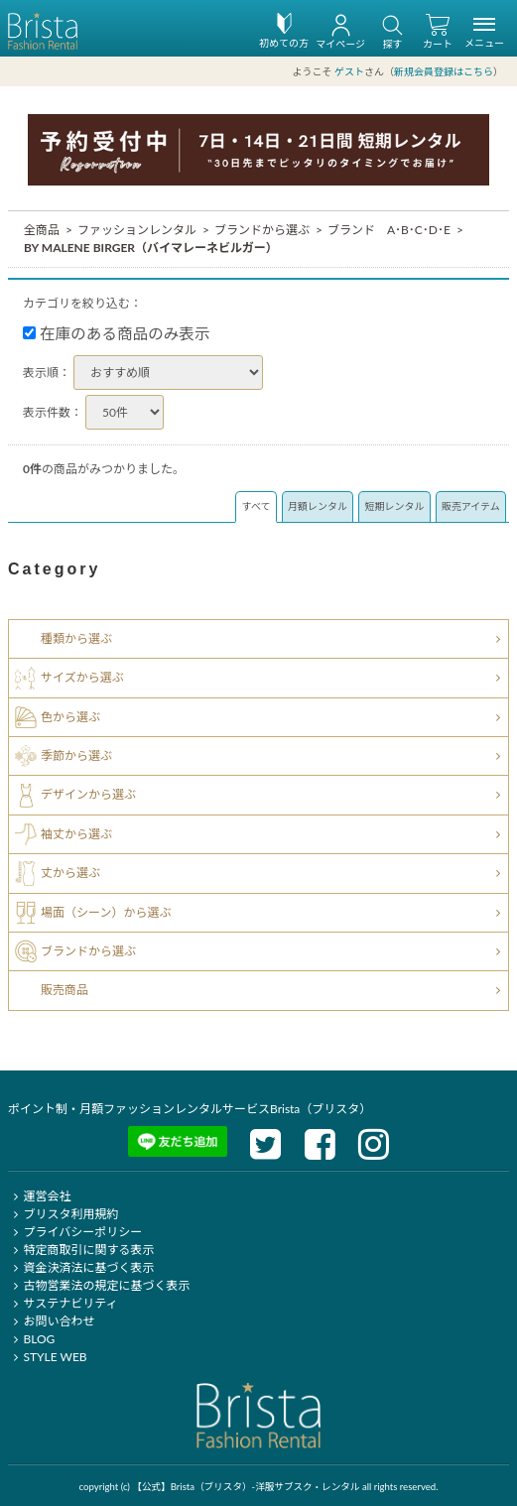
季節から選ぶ (76, 755)
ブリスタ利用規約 (63, 1213)
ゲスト (349, 71)
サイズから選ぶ (82, 677)
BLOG (31, 1338)
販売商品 (64, 989)
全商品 (42, 228)
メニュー (484, 36)
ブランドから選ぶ (262, 228)
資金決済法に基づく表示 (81, 1267)
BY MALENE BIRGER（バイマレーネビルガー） (151, 246)
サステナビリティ (62, 1303)
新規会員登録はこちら (443, 71)
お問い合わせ (51, 1321)
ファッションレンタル (136, 228)
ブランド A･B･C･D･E (389, 228)
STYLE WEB (47, 1356)
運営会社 (39, 1196)
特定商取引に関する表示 (81, 1249)
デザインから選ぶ (88, 794)
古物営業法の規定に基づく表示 (99, 1285)
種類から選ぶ (76, 638)
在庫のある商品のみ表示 (116, 332)
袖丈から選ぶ (76, 833)
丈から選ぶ (70, 872)
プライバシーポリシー (75, 1231)
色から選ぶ (70, 715)
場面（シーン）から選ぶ (106, 911)
